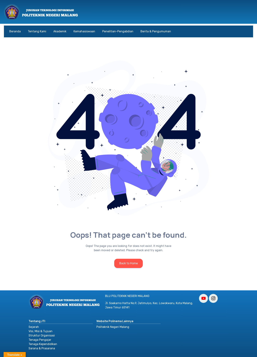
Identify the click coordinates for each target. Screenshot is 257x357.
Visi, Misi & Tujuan (40, 331)
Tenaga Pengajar (40, 339)
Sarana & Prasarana (42, 348)
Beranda (15, 31)
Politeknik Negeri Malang (112, 327)
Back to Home (128, 263)
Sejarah (34, 327)
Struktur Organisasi (42, 335)
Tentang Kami (37, 31)
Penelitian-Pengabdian (117, 31)
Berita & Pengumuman (155, 31)
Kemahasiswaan (84, 31)
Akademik (59, 31)
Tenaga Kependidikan (43, 344)
